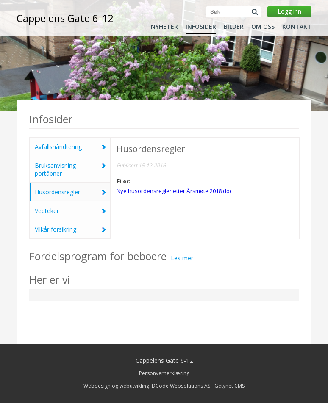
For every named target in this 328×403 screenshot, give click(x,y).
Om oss (263, 26)
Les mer (182, 258)
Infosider (201, 26)
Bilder (234, 26)
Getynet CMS (229, 385)
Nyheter (164, 26)
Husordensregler (70, 192)
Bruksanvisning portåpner (70, 169)
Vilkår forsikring (70, 229)
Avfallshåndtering (70, 147)
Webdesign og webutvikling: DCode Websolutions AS (146, 385)
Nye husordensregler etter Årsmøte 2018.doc (174, 191)
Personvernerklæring (164, 373)
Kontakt (296, 26)
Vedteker (70, 211)
